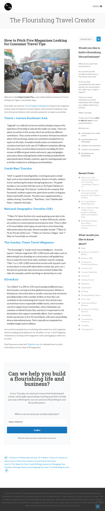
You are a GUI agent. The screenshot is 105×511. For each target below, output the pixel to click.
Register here (34, 344)
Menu (97, 6)
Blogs (83, 248)
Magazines (85, 284)
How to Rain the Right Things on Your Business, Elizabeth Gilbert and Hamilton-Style (90, 212)
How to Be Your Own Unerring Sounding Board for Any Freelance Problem (90, 194)
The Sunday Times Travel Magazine (29, 242)
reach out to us (20, 496)
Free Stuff (85, 276)
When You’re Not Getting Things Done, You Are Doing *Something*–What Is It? (90, 182)
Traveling (85, 325)
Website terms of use (43, 505)
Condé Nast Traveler (18, 168)
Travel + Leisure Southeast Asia (25, 118)
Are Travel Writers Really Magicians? (88, 202)
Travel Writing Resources (87, 320)
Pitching (84, 291)
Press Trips (85, 299)
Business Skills (87, 258)
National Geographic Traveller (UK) (28, 209)
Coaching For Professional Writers (89, 263)
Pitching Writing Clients (90, 295)
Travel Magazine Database (36, 105)
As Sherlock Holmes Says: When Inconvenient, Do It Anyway (89, 224)
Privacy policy (60, 505)
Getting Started (87, 280)
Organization (86, 287)
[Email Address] (37, 422)
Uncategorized (87, 329)
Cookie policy (73, 505)
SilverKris (11, 279)
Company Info (86, 268)
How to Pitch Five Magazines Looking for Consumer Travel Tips (35, 42)
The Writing (86, 315)
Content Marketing (89, 272)
